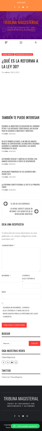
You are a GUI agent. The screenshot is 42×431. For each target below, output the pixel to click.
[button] (25, 426)
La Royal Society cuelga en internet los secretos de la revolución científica (21, 211)
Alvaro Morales (8, 54)
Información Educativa (24, 54)
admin (7, 72)
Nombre (6, 275)
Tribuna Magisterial (21, 22)
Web (4, 292)
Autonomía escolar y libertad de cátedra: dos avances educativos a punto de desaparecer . (19, 160)
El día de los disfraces (20, 203)
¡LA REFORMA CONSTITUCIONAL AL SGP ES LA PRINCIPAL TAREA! (21, 185)
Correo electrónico (27, 278)
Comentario (8, 245)
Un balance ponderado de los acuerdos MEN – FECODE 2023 (19, 172)
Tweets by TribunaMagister (12, 377)
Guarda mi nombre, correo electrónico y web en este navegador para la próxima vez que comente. (20, 312)
